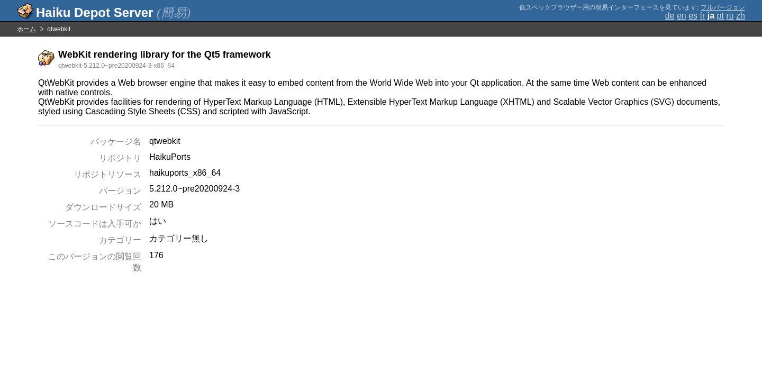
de (670, 15)
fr (702, 15)
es (692, 15)
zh (740, 15)
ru (729, 15)
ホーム (26, 29)
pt (720, 15)
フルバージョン (723, 7)
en (681, 15)
